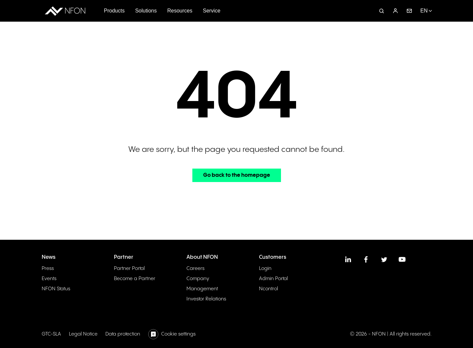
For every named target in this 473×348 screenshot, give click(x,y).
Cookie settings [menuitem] (178, 334)
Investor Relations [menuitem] (206, 299)
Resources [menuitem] (179, 10)
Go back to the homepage (236, 175)
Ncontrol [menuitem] (268, 288)
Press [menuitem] (48, 268)
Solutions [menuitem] (146, 10)
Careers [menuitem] (195, 268)
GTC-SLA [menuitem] (51, 334)
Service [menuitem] (211, 10)
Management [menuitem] (202, 288)
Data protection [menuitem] (122, 334)
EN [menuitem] (423, 10)
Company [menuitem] (197, 278)
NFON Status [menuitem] (56, 288)
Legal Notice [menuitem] (83, 334)
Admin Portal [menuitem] (273, 278)
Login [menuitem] (265, 268)
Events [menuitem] (49, 278)
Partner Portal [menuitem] (129, 268)
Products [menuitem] (114, 10)
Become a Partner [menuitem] (134, 278)
